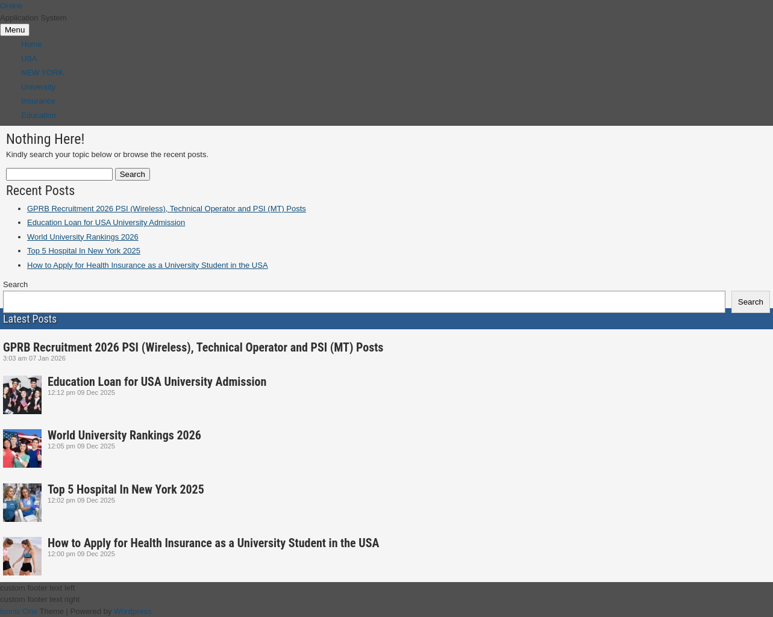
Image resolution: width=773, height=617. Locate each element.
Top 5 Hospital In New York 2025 (83, 250)
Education (38, 115)
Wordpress (133, 611)
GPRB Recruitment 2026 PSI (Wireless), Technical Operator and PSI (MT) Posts (166, 208)
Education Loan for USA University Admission (106, 222)
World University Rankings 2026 (83, 236)
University (38, 86)
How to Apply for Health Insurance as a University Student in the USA (147, 265)
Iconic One (18, 611)
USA (29, 58)
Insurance (38, 100)
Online (11, 5)
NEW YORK (42, 72)
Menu (15, 29)
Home (31, 44)
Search (15, 284)
